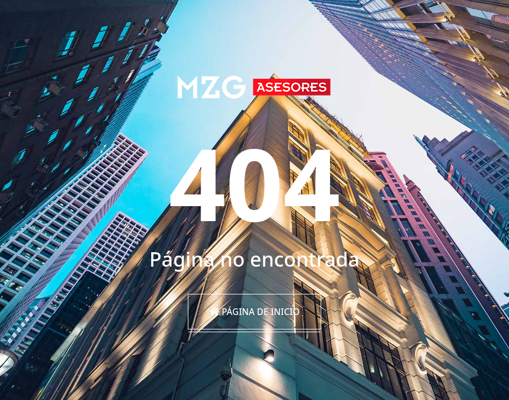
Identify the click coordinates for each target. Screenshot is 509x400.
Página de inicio (254, 312)
